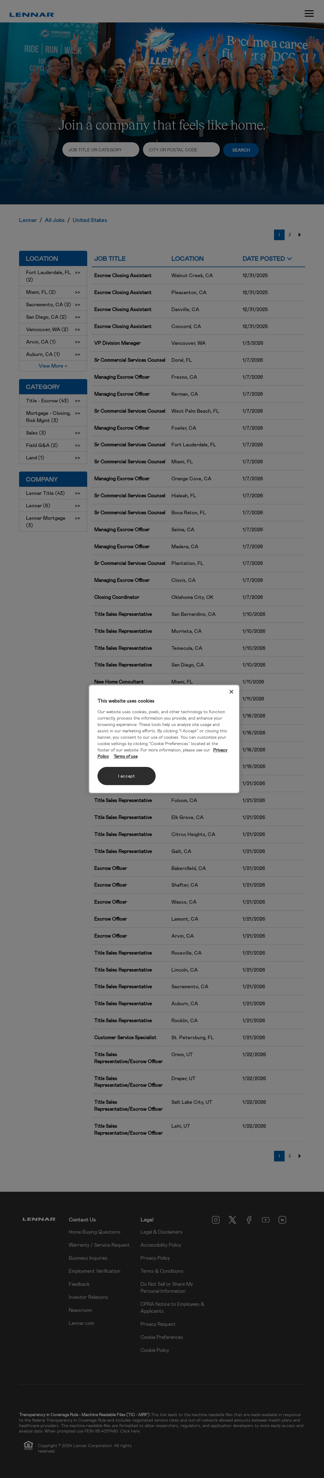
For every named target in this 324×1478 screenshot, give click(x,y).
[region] (164, 739)
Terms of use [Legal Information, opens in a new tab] (125, 756)
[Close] (231, 691)
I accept (126, 775)
